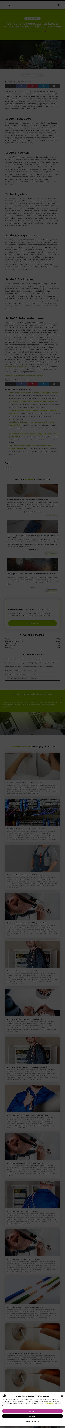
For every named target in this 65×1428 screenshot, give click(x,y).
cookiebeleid (50, 1404)
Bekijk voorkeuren (32, 1422)
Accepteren (32, 1411)
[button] (62, 1397)
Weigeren (32, 1417)
